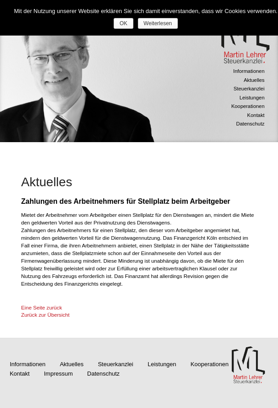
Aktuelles (254, 80)
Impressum (58, 373)
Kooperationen (248, 106)
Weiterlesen (158, 23)
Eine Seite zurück (41, 307)
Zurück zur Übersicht (45, 315)
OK (123, 23)
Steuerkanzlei (249, 88)
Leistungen (252, 97)
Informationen (249, 71)
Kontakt (256, 115)
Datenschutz (250, 123)
